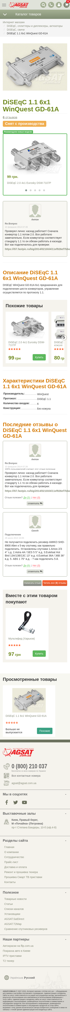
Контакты (9, 882)
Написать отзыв (32, 583)
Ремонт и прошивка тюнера (21, 872)
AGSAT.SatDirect (14, 918)
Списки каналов (14, 908)
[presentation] (64, 337)
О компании (11, 852)
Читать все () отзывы (54, 583)
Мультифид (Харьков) (21, 638)
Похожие (44, 730)
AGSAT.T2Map (12, 923)
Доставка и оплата (15, 867)
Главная (9, 847)
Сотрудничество (14, 857)
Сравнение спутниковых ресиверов (25, 928)
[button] (26, 190)
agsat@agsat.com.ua (24, 783)
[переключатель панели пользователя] (58, 4)
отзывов (10, 117)
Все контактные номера (26, 775)
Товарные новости (15, 898)
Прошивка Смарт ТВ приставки (23, 877)
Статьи (8, 903)
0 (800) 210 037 (29, 766)
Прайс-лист (11, 862)
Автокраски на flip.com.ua (18, 945)
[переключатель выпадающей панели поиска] (43, 4)
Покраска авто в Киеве (16, 950)
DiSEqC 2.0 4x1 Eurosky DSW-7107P (29, 182)
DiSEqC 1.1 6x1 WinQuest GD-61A (26, 715)
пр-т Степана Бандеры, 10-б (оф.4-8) (34, 827)
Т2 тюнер (8, 960)
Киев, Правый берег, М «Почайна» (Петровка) (27, 821)
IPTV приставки (12, 955)
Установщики (12, 913)
